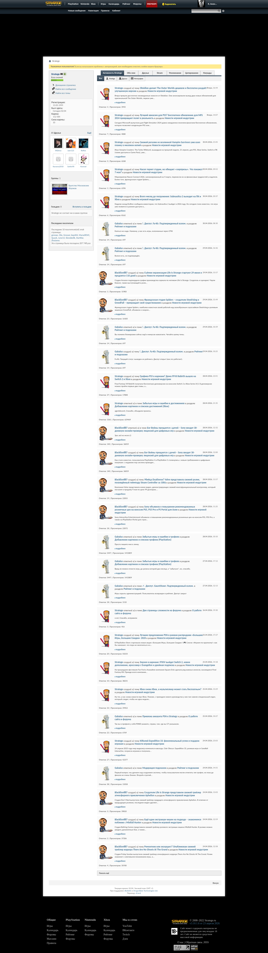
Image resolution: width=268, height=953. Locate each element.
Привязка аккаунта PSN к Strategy (159, 716)
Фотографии (138, 79)
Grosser (66, 235)
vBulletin (127, 891)
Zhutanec (55, 240)
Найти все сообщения (64, 89)
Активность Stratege (112, 73)
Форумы (51, 934)
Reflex (83, 150)
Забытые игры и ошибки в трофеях (160, 536)
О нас (180, 942)
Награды (207, 73)
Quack (54, 238)
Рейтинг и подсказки (125, 226)
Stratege (112, 79)
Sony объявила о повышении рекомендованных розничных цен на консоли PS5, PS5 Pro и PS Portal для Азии (155, 508)
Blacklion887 (121, 272)
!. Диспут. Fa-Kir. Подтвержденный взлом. (164, 223)
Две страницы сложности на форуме (162, 610)
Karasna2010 (58, 166)
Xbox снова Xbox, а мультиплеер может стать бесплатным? (170, 689)
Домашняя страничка (64, 85)
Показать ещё (104, 873)
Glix (60, 235)
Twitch (126, 934)
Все (100, 78)
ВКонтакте (128, 930)
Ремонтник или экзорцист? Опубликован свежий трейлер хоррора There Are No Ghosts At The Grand (155, 848)
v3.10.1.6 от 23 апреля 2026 (205, 923)
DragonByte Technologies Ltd (145, 891)
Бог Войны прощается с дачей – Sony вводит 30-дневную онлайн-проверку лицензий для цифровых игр (156, 429)
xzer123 (71, 150)
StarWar (79, 238)
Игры (50, 926)
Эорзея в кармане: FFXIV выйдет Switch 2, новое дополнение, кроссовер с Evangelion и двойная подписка (152, 664)
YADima (58, 150)
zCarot (138, 893)
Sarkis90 (70, 166)
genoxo (54, 235)
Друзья (145, 73)
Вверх (216, 883)
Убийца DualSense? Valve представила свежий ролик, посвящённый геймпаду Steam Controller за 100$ (157, 481)
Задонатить (170, 4)
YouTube (127, 926)
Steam (160, 73)
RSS (206, 942)
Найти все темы (61, 93)
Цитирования (191, 73)
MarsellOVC (84, 235)
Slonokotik (70, 238)
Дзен (125, 938)
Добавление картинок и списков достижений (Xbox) (142, 406)
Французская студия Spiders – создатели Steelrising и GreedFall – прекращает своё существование (157, 301)
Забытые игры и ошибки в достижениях (164, 403)
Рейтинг (70, 934)
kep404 (74, 235)
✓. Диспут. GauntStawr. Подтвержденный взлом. (167, 585)
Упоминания (175, 73)
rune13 (61, 238)
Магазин (51, 938)
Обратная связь (193, 942)
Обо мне (131, 73)
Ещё (89, 133)
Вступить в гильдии (82, 206)
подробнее (120, 102)
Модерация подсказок (154, 768)
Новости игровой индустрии (162, 91)
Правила (51, 943)
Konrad (83, 166)
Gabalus (119, 223)
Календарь (52, 930)
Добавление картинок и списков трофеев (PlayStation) (143, 539)
